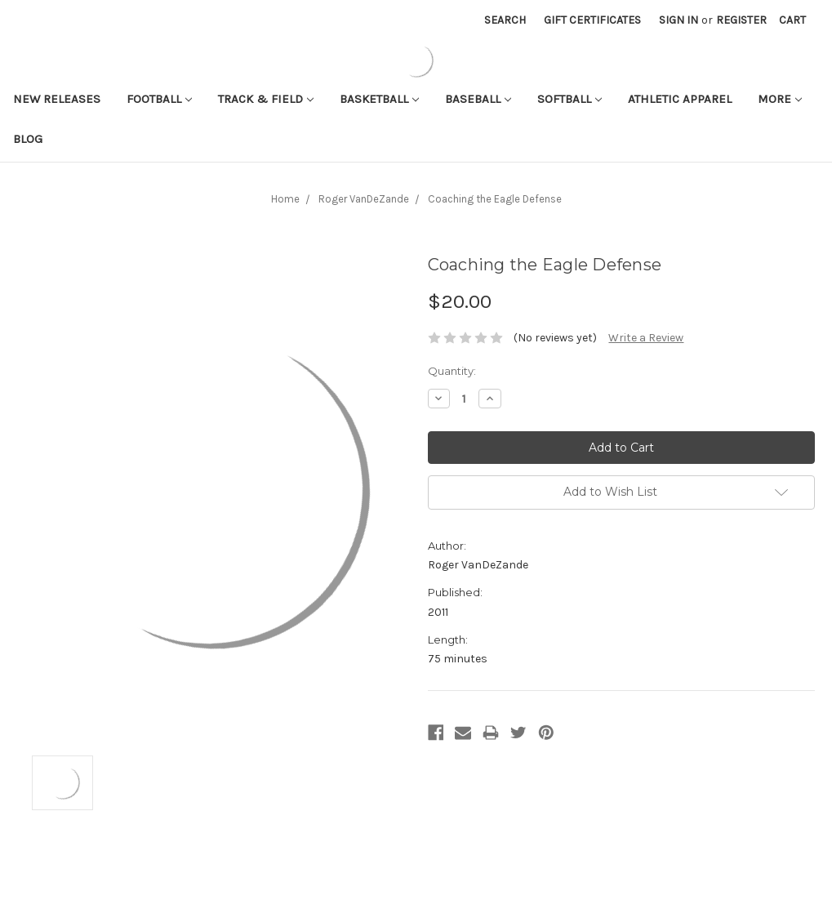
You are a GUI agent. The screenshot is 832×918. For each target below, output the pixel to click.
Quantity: (452, 370)
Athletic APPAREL (680, 98)
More (780, 98)
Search (505, 20)
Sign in (678, 20)
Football (159, 98)
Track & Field (266, 98)
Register (741, 20)
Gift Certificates (592, 20)
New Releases (56, 98)
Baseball (478, 98)
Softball (569, 98)
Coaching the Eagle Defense (495, 199)
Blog (27, 138)
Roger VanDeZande (363, 199)
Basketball (379, 98)
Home (285, 199)
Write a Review (645, 338)
